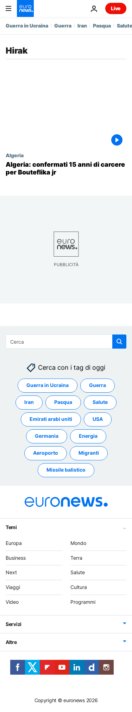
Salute (77, 573)
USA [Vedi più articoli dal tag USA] (98, 419)
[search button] (119, 341)
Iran (82, 26)
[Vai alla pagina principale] (25, 8)
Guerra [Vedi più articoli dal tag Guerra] (97, 385)
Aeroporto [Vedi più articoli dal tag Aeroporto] (45, 453)
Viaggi (13, 587)
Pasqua (102, 26)
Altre (11, 642)
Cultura (78, 587)
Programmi (82, 602)
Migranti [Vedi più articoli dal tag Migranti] (88, 453)
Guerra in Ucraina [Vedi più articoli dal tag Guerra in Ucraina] (47, 385)
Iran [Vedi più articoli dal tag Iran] (29, 402)
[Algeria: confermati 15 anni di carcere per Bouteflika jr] (66, 168)
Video (12, 602)
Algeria (15, 155)
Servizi (13, 624)
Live (116, 8)
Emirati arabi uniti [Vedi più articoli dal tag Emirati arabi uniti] (51, 419)
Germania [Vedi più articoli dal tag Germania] (46, 436)
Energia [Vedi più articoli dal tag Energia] (88, 436)
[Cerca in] (66, 341)
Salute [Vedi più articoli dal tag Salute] (100, 402)
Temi (11, 527)
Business (16, 558)
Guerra (62, 26)
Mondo (78, 543)
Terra (76, 558)
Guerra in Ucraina (27, 26)
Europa (14, 543)
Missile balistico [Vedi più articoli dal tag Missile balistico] (66, 470)
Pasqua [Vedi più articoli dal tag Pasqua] (63, 402)
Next (11, 573)
